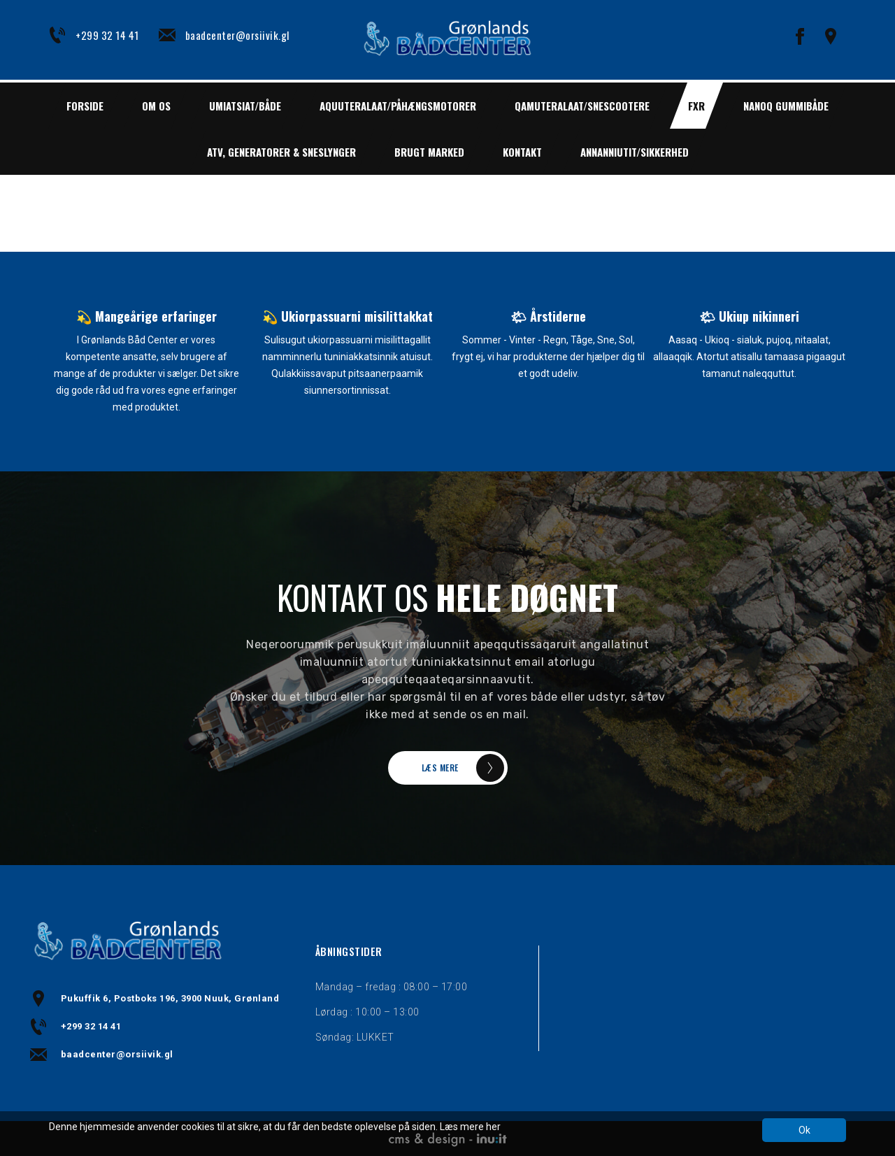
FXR (696, 105)
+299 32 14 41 (107, 35)
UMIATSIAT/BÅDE (245, 105)
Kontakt (522, 151)
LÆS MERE (440, 767)
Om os (156, 105)
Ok (804, 1130)
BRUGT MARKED (429, 151)
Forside (84, 105)
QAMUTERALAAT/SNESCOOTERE (582, 105)
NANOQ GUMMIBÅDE (786, 105)
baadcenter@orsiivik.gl (237, 35)
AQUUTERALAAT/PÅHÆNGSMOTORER (398, 105)
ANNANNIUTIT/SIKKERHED (634, 151)
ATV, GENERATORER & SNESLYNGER (281, 151)
